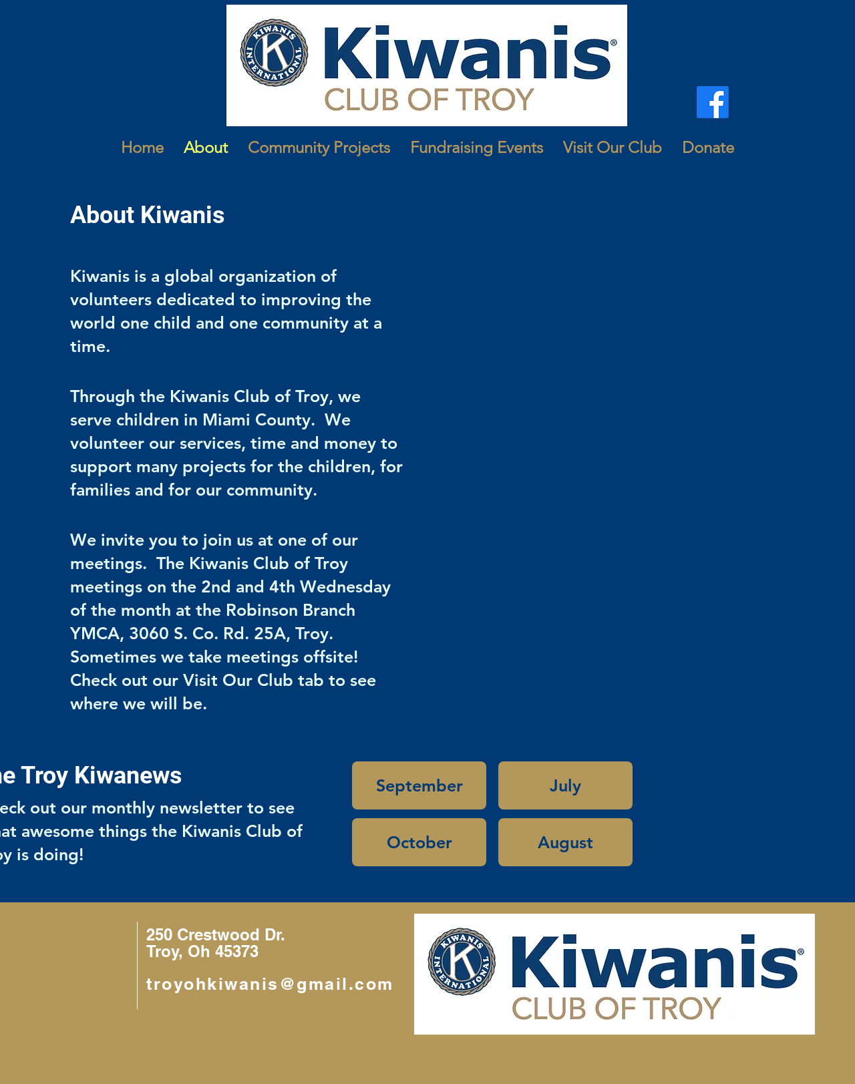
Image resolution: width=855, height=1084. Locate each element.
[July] (565, 785)
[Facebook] (713, 102)
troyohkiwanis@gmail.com (270, 984)
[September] (419, 785)
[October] (419, 842)
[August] (565, 842)
